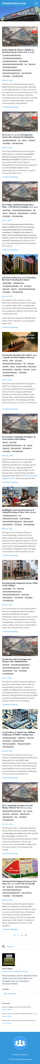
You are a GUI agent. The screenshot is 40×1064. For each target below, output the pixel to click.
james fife (6, 366)
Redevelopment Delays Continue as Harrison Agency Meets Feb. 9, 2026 (18, 51)
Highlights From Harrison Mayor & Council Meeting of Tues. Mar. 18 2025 (19, 511)
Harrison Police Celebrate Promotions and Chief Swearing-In (19, 1020)
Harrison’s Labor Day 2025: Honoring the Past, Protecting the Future (19, 278)
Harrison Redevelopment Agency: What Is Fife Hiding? (20, 584)
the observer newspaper (10, 372)
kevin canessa (32, 366)
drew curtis (18, 360)
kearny (12, 366)
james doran (25, 594)
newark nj (33, 213)
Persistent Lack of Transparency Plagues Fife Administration (16, 660)
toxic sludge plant (17, 76)
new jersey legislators (9, 744)
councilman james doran (10, 61)
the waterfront (27, 448)
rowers (33, 369)
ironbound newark (23, 213)
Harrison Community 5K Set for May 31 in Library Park (16, 1007)
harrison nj (32, 64)
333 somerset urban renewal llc (12, 55)
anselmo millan (7, 283)
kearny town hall (21, 366)
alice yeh (5, 360)
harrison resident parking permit (12, 521)
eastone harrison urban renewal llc (13, 64)
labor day (14, 289)
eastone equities (23, 61)
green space (27, 286)
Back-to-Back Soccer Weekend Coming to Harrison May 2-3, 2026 (20, 1013)
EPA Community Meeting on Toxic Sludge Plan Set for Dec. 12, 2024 (17, 806)
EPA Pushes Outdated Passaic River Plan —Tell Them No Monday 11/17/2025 (20, 206)
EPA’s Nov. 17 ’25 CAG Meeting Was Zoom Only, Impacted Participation (18, 136)
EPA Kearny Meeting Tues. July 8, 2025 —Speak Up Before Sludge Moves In (19, 356)
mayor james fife (26, 73)
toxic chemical (18, 597)
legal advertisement (18, 741)
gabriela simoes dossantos (10, 518)
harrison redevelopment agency (12, 70)
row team (26, 369)
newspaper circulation (23, 744)
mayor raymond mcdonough (27, 289)
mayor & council (28, 521)
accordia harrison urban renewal (12, 58)
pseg (15, 671)
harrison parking (25, 518)
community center (18, 283)
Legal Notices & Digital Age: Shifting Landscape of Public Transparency (18, 733)
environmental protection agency (22, 210)
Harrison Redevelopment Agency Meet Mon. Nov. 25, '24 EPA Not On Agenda (19, 882)
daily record (21, 738)
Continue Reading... (10, 107)
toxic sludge (6, 76)
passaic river (18, 369)
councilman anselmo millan (10, 286)
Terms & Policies (20, 1055)
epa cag (24, 140)
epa (26, 64)
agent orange (7, 210)
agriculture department (9, 140)
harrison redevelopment (10, 67)
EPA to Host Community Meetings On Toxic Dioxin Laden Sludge (19, 438)
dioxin (11, 360)
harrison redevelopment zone (11, 73)
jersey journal (7, 741)
